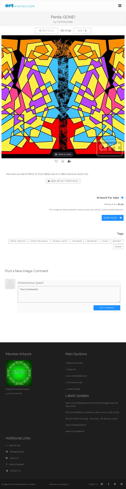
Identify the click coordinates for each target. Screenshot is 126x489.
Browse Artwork (75, 363)
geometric (92, 241)
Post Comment (107, 308)
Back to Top (13, 445)
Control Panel (73, 389)
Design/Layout (60, 241)
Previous (46, 30)
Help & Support (15, 464)
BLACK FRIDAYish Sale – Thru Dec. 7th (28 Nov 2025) (91, 418)
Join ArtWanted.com (77, 376)
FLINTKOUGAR (65, 22)
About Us (12, 458)
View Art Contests (74, 431)
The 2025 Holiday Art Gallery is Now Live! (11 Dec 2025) (92, 412)
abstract (117, 241)
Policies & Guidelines (59, 484)
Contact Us (13, 470)
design (118, 247)
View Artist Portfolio (63, 181)
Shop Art (71, 369)
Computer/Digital (39, 241)
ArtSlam (32, 484)
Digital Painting (18, 241)
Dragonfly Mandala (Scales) (17, 389)
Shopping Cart (15, 451)
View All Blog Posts (75, 425)
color (105, 241)
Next (82, 30)
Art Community (74, 382)
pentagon (77, 241)
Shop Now (113, 218)
